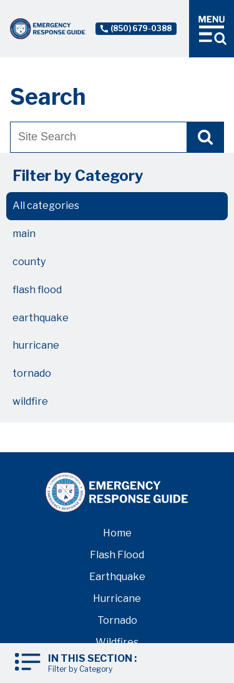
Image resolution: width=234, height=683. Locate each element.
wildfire (30, 401)
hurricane (35, 345)
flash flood (37, 290)
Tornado (117, 620)
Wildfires (117, 642)
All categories (45, 205)
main (24, 234)
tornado (31, 373)
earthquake (40, 318)
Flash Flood (117, 555)
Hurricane (117, 598)
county (29, 262)
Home (117, 533)
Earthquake (117, 577)
